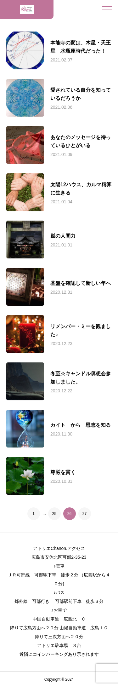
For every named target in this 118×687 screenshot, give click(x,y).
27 (84, 513)
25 (54, 513)
